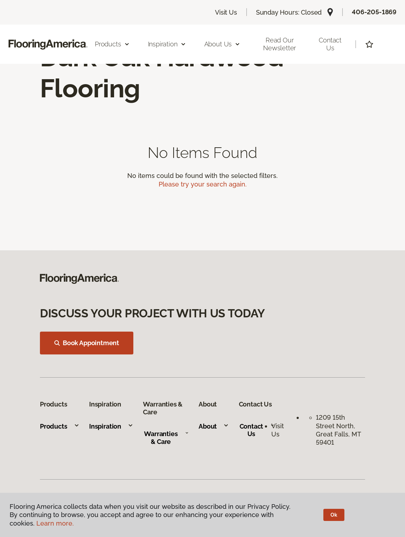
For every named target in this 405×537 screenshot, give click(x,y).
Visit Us (226, 12)
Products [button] (112, 44)
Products (60, 426)
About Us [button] (222, 44)
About (214, 426)
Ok (333, 515)
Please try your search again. (203, 184)
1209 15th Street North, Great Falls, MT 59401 (338, 430)
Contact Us (330, 44)
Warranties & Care (166, 437)
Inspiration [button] (167, 44)
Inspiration (111, 426)
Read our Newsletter (279, 44)
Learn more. (55, 523)
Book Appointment (86, 343)
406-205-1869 (374, 12)
